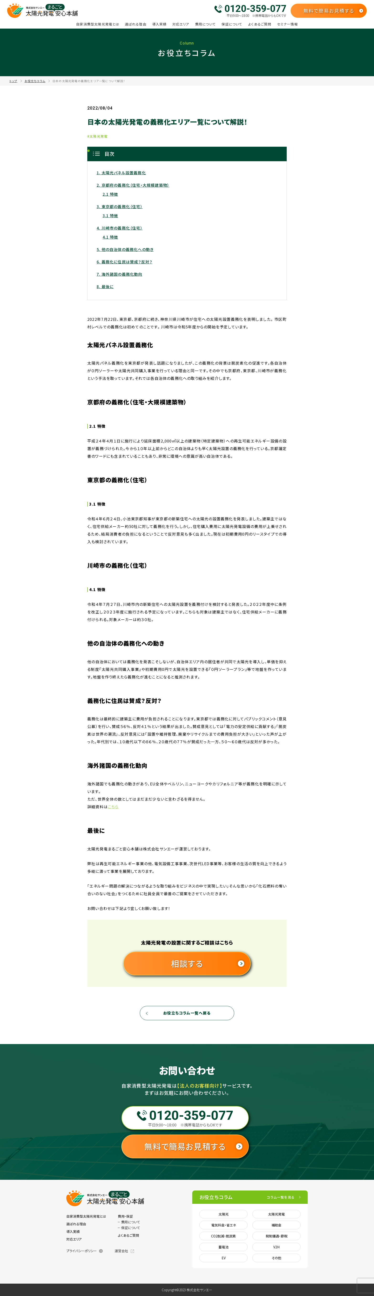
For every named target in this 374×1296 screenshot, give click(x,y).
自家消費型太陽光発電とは (97, 24)
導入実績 (159, 24)
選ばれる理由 (135, 24)
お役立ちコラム (35, 81)
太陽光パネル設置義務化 (124, 173)
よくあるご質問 (259, 24)
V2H (276, 1247)
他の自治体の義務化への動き (128, 249)
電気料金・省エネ (223, 1225)
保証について (232, 24)
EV (224, 1258)
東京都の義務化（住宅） (122, 206)
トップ (13, 81)
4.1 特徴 (110, 237)
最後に (108, 286)
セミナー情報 (287, 24)
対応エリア (180, 24)
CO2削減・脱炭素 (223, 1236)
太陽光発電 (276, 1214)
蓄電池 (223, 1247)
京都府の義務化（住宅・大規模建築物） (136, 185)
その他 (276, 1258)
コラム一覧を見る (281, 1197)
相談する (187, 963)
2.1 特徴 (110, 194)
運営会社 (121, 1250)
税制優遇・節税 (276, 1236)
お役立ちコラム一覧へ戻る (187, 1013)
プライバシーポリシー (81, 1250)
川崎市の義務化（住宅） (122, 228)
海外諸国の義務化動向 (122, 274)
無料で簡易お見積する (328, 10)
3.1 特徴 (110, 215)
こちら (113, 806)
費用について (205, 24)
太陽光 (223, 1214)
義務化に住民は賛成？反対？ (127, 262)
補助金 (276, 1225)
